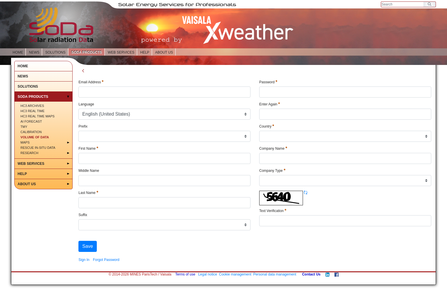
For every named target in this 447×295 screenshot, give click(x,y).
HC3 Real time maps (37, 116)
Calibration (31, 132)
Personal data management (274, 274)
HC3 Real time (32, 111)
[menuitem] (83, 260)
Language (86, 104)
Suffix (82, 215)
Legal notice (207, 274)
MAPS (24, 142)
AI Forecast (31, 121)
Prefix (82, 126)
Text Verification (272, 211)
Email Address (91, 82)
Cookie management (235, 274)
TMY (23, 126)
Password (268, 82)
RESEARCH (29, 153)
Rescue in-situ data (37, 147)
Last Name (88, 193)
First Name (88, 148)
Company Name (273, 148)
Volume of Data (34, 137)
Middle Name (88, 171)
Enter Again (269, 104)
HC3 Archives (32, 105)
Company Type (272, 171)
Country (266, 126)
